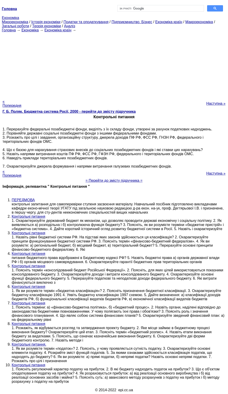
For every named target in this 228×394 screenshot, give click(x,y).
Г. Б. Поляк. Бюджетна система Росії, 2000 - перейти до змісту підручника (69, 111)
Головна (9, 30)
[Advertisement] (114, 64)
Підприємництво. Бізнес (132, 22)
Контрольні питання (28, 216)
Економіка (10, 18)
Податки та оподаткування (85, 22)
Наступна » (215, 103)
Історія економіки (45, 22)
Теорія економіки (46, 26)
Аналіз (69, 26)
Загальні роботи (15, 26)
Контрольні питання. (29, 344)
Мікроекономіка (15, 22)
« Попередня (12, 103)
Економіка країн (168, 22)
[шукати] (160, 8)
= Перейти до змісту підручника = (114, 180)
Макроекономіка (199, 22)
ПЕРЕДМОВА (23, 200)
